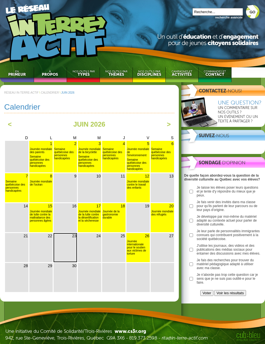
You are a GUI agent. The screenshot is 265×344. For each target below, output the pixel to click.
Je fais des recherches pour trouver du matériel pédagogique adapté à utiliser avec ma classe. (225, 264)
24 (98, 236)
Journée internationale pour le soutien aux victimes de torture (136, 247)
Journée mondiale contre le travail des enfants (138, 184)
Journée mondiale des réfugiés (162, 213)
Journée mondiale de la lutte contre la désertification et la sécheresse (89, 216)
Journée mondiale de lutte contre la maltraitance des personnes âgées (41, 216)
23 (74, 236)
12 (147, 176)
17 (98, 206)
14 (25, 206)
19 (147, 206)
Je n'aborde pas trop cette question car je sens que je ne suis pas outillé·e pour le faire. (227, 278)
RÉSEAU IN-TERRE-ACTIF (21, 92)
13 (171, 176)
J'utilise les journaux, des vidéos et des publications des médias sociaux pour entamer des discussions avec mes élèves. (228, 249)
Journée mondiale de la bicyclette (89, 151)
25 (123, 236)
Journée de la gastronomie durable (111, 214)
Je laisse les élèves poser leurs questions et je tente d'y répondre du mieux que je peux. (227, 191)
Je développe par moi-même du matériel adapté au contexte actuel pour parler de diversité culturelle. (227, 220)
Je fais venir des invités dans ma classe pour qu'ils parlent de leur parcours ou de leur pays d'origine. (227, 206)
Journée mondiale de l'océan (41, 183)
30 (74, 266)
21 (25, 236)
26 (147, 236)
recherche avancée (229, 17)
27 (171, 236)
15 (50, 206)
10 (98, 176)
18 (123, 206)
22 (50, 236)
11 (123, 176)
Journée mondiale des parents (41, 151)
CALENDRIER (50, 92)
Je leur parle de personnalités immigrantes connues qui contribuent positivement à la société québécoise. (228, 235)
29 (50, 266)
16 (74, 206)
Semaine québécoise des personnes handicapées (39, 161)
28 (25, 266)
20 (171, 206)
